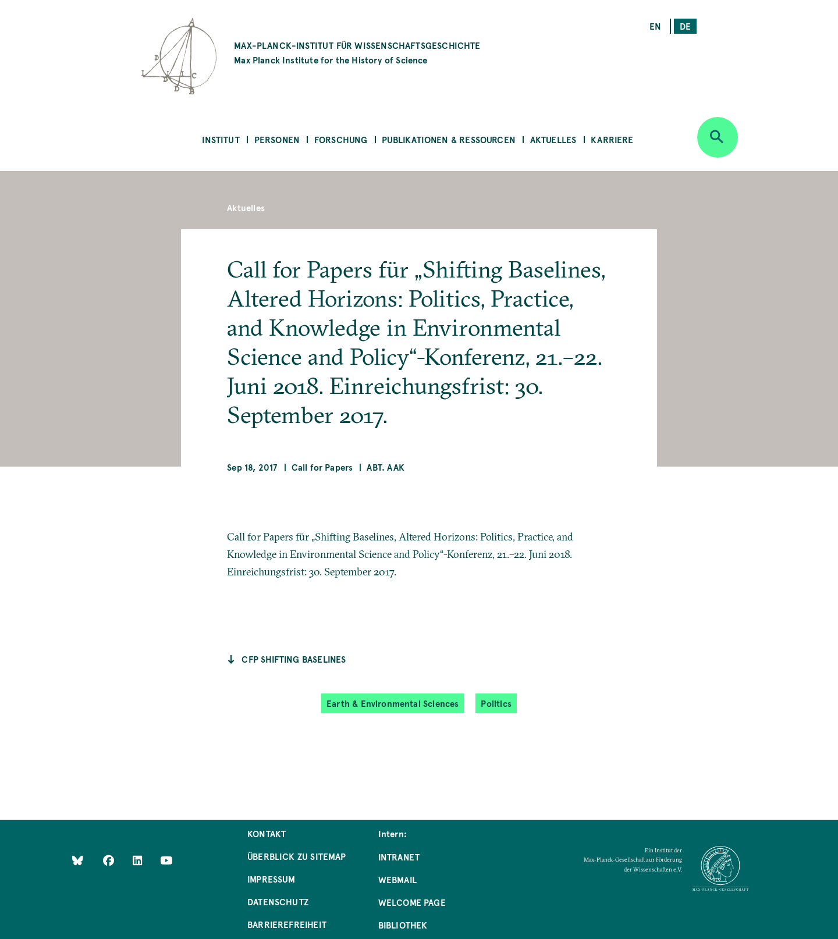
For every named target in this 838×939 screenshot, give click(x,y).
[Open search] (717, 137)
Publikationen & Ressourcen (449, 139)
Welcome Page (412, 902)
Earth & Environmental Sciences (392, 703)
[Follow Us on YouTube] (166, 860)
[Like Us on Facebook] (109, 860)
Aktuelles (553, 139)
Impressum (271, 879)
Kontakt (266, 833)
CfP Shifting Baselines (294, 659)
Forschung (341, 139)
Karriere (612, 139)
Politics (496, 703)
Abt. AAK (385, 467)
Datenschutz (277, 901)
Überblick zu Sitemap (296, 856)
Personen (277, 139)
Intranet (399, 857)
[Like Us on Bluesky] (77, 860)
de (685, 26)
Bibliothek (403, 925)
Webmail (397, 879)
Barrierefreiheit (286, 924)
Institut (220, 139)
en (655, 26)
